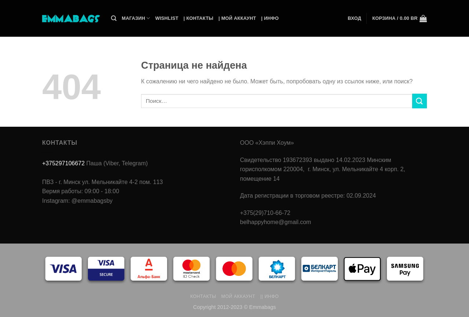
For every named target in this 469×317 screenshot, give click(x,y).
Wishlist (166, 18)
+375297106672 (63, 163)
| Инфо (270, 18)
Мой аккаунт (238, 296)
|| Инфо (269, 296)
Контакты (203, 296)
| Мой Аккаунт (237, 18)
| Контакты (198, 18)
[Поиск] (114, 18)
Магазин (136, 18)
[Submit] (419, 101)
